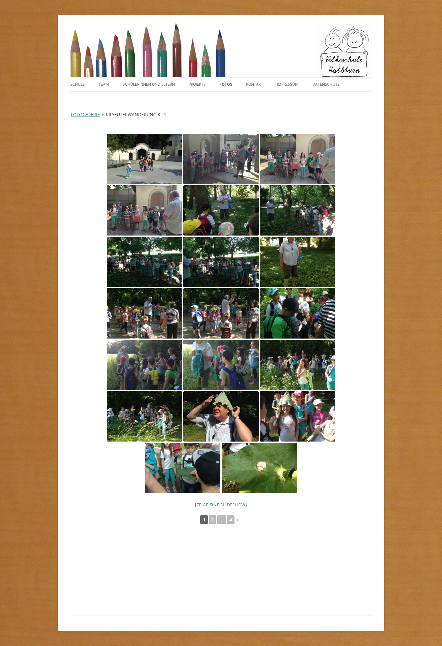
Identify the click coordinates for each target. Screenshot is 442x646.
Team (104, 84)
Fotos (225, 84)
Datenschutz (326, 84)
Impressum (288, 84)
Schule (77, 84)
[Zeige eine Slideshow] (221, 505)
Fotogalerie (85, 114)
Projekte (197, 84)
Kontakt (254, 84)
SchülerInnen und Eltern (149, 84)
